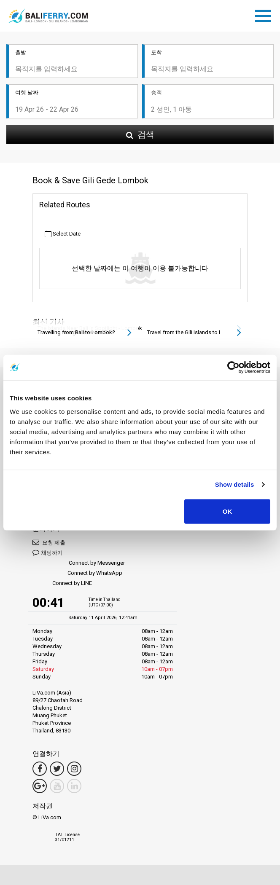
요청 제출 (48, 542)
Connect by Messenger (78, 563)
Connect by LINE (62, 583)
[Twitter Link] (57, 769)
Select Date (63, 234)
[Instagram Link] (74, 769)
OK (227, 511)
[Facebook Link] (39, 769)
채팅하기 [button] (47, 552)
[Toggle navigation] (265, 14)
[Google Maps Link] (39, 786)
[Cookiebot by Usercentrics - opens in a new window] (233, 367)
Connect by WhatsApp (77, 573)
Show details (234, 484)
